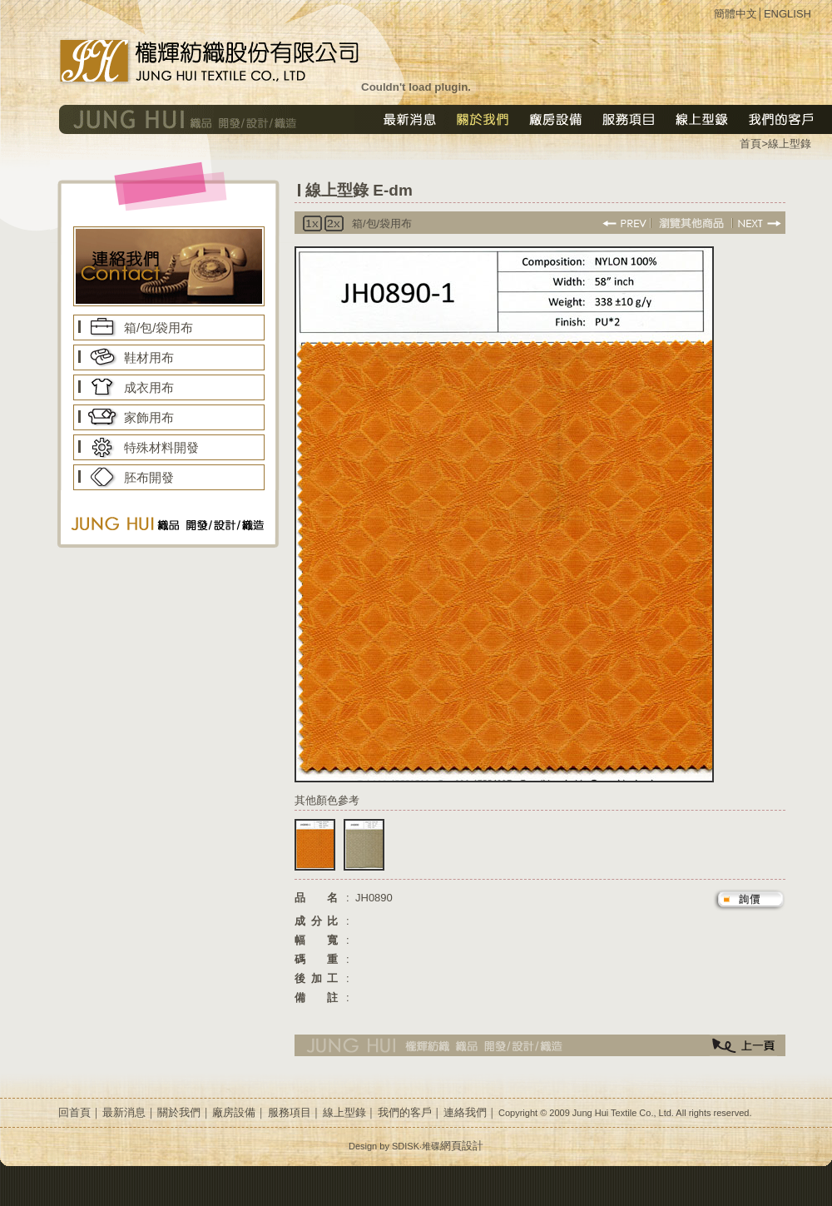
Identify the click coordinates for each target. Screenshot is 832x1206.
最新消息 (124, 1112)
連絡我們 (465, 1112)
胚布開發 (149, 477)
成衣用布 (149, 387)
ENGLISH (787, 13)
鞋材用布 (149, 357)
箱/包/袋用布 (158, 327)
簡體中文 (735, 13)
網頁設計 (461, 1145)
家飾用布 (149, 417)
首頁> (754, 143)
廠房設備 (233, 1112)
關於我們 (179, 1112)
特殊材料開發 (161, 447)
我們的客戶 (405, 1112)
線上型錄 (789, 143)
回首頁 (74, 1112)
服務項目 (289, 1112)
